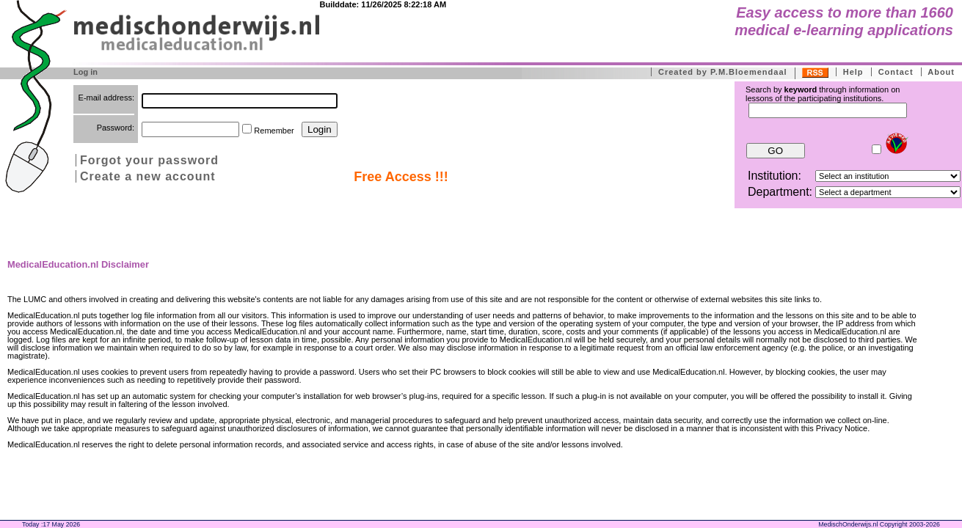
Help (853, 71)
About (941, 71)
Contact (896, 71)
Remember (274, 130)
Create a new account (148, 176)
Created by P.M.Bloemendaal (722, 71)
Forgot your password (149, 160)
